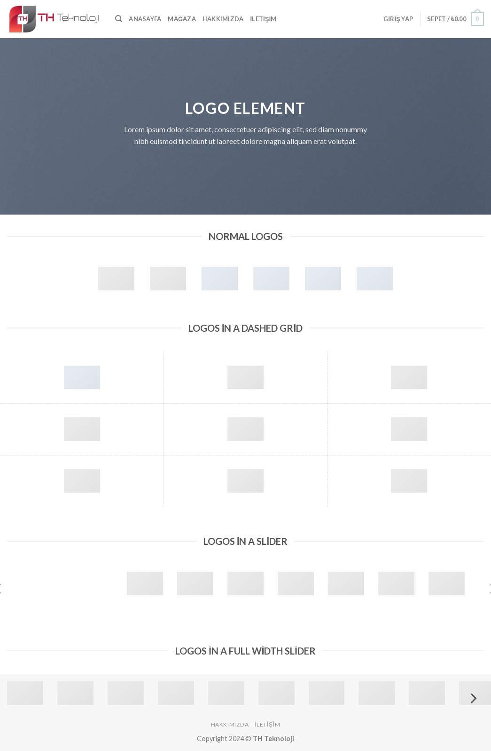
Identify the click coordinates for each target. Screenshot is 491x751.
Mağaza (182, 19)
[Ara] (118, 19)
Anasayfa (145, 19)
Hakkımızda (223, 19)
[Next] (472, 698)
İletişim (263, 19)
